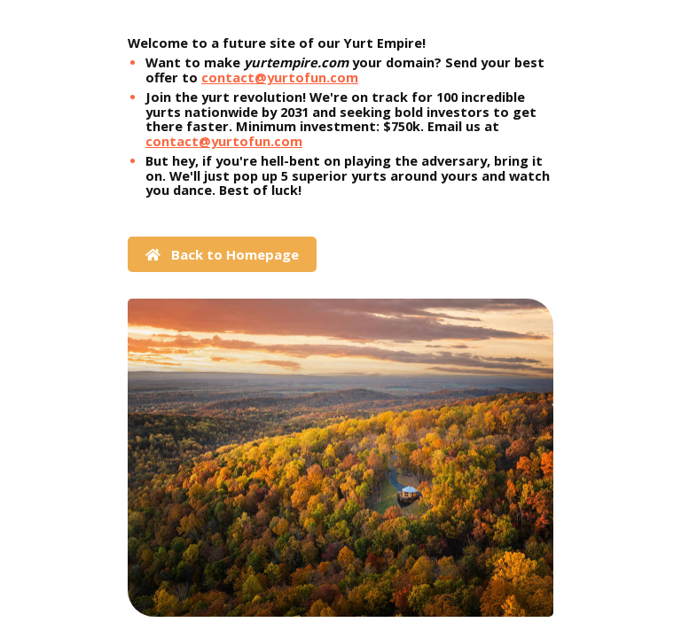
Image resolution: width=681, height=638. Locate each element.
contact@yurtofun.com (279, 77)
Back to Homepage (222, 254)
